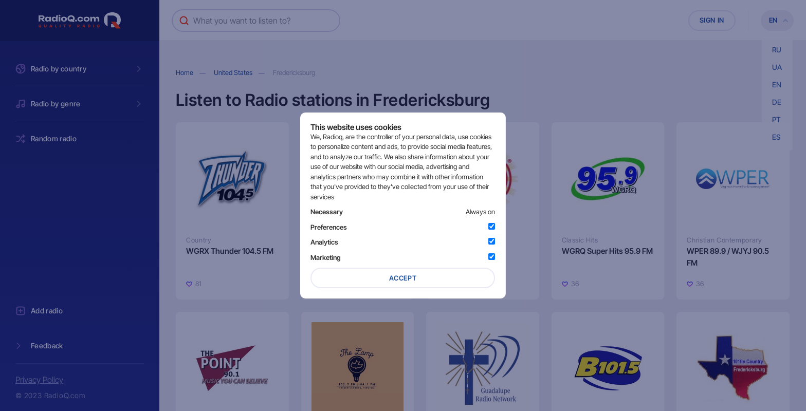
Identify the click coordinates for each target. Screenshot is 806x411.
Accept (403, 278)
